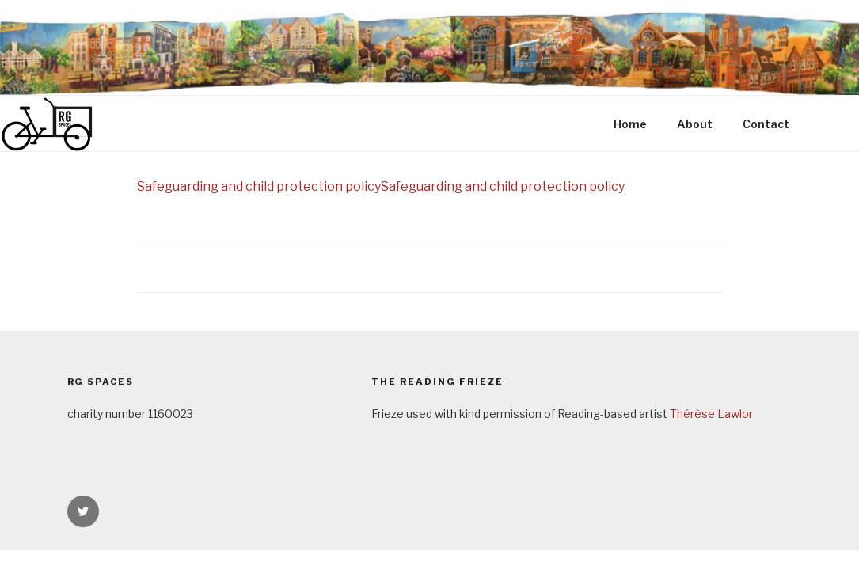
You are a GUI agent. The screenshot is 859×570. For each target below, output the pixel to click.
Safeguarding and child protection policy (259, 186)
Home (630, 124)
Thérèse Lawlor (711, 413)
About (695, 124)
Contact (766, 124)
